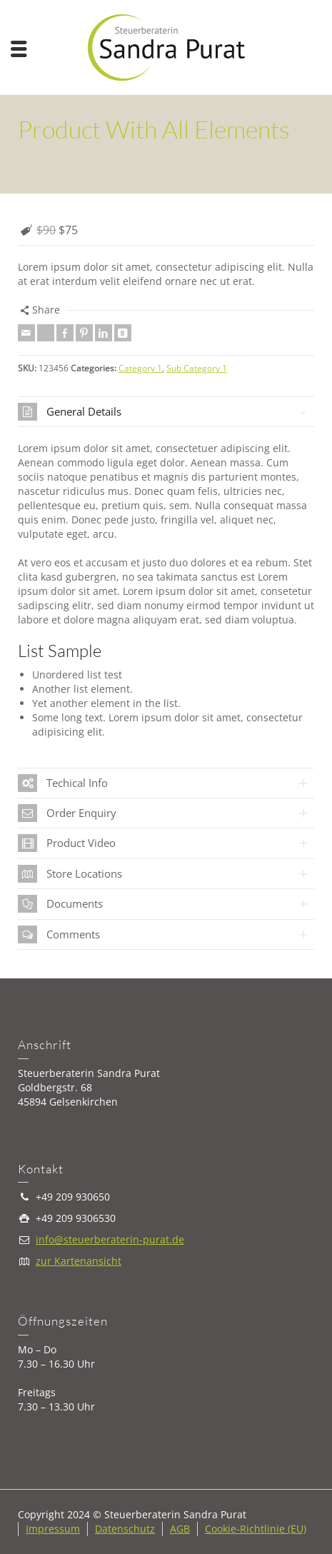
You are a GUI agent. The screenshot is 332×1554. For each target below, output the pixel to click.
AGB (180, 1528)
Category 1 (140, 368)
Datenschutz (125, 1528)
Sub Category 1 (196, 368)
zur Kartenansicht (78, 1261)
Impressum (53, 1528)
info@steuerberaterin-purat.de (110, 1239)
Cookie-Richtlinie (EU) (255, 1528)
